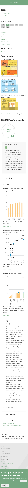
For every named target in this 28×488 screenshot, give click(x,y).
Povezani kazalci (5, 44)
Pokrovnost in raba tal (8, 423)
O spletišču (3, 461)
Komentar (4, 39)
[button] (14, 68)
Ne (7, 485)
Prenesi (3, 52)
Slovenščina (7, 13)
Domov (3, 114)
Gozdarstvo (10, 114)
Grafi (2, 34)
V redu (3, 485)
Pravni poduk (4, 468)
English (5, 15)
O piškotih (23, 481)
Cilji (2, 37)
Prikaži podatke (7, 226)
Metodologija (5, 42)
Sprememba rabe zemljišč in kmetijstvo (12, 425)
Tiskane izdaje (4, 465)
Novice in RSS (4, 466)
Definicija (3, 32)
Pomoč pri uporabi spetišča (7, 463)
